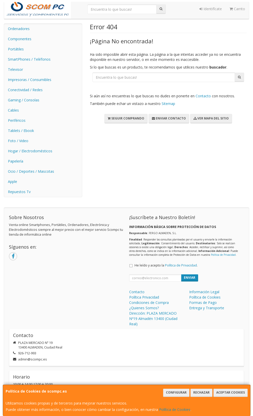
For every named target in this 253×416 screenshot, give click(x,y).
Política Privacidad (144, 297)
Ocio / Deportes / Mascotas (31, 171)
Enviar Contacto (169, 118)
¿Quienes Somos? (144, 307)
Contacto (203, 95)
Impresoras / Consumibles (29, 79)
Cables (13, 110)
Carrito (237, 8)
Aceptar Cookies (230, 392)
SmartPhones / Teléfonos (29, 59)
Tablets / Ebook (21, 130)
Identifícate (210, 8)
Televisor (15, 69)
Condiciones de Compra (149, 302)
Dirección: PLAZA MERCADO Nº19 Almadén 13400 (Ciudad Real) (153, 318)
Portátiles (16, 49)
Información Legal (204, 291)
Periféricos (17, 120)
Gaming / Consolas (23, 100)
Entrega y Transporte (206, 307)
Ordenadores (19, 28)
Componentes (19, 38)
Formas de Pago (203, 302)
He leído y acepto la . (166, 265)
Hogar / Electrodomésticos (30, 151)
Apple (12, 181)
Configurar (176, 392)
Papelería (15, 161)
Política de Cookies (174, 409)
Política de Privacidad (223, 255)
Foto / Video (18, 140)
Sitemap (168, 103)
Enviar (189, 277)
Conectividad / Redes (25, 89)
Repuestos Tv (19, 191)
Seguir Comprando (126, 118)
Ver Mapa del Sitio (211, 118)
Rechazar (201, 392)
